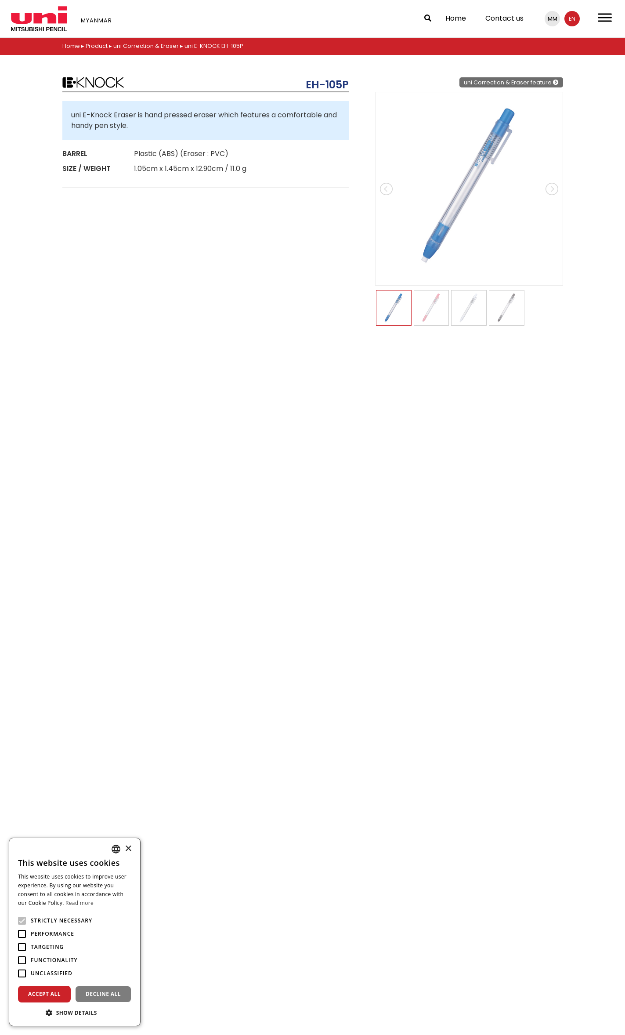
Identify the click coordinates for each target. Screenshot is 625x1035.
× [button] (128, 849)
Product (97, 46)
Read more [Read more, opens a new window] (79, 903)
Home (455, 18)
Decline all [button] (103, 994)
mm (552, 18)
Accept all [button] (44, 994)
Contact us (504, 18)
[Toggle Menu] (605, 17)
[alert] (75, 932)
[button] (74, 1012)
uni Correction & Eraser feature (511, 82)
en (572, 18)
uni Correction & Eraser (146, 46)
